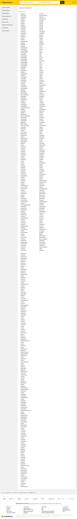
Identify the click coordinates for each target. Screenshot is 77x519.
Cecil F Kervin (23, 298)
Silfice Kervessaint (24, 284)
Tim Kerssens (23, 154)
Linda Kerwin (23, 446)
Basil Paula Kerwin (24, 387)
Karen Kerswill (42, 31)
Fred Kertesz (41, 96)
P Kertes (41, 78)
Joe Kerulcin (41, 240)
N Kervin (22, 342)
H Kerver (22, 276)
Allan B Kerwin (23, 382)
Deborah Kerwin (24, 407)
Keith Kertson (42, 208)
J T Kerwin (23, 431)
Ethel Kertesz (42, 94)
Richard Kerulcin (42, 243)
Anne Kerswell (23, 243)
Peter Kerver (23, 280)
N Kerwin (22, 452)
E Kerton (41, 172)
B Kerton (41, 164)
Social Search (5, 27)
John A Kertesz (42, 106)
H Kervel (22, 266)
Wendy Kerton (42, 196)
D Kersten (23, 179)
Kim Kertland (41, 153)
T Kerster (22, 234)
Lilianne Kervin (23, 332)
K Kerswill (41, 30)
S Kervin (22, 357)
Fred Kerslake (23, 67)
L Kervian (22, 285)
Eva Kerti (41, 141)
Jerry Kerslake (23, 77)
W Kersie (22, 38)
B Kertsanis (41, 200)
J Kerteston (41, 81)
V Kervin (22, 363)
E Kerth (40, 140)
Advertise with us (27, 508)
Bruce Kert (41, 44)
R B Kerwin (23, 460)
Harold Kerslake (24, 73)
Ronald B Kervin (24, 355)
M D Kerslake (23, 91)
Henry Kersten (24, 188)
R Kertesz (41, 115)
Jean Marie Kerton (43, 180)
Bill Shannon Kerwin (24, 389)
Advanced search (6, 7)
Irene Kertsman (42, 206)
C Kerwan (23, 378)
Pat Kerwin (23, 455)
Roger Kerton (42, 195)
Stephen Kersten (24, 201)
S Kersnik (22, 136)
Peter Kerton (41, 190)
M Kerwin (22, 447)
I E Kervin (22, 316)
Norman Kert (41, 60)
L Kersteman (23, 174)
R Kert (40, 62)
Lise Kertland (41, 156)
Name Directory (8, 492)
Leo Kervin (23, 331)
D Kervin (22, 301)
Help (42, 509)
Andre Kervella (24, 269)
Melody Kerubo (42, 237)
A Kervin (22, 290)
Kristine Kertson (42, 211)
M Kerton (41, 187)
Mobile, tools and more (28, 511)
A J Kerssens (23, 146)
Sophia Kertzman (42, 229)
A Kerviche (23, 287)
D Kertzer (41, 222)
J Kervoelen (23, 373)
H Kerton (41, 179)
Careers (8, 509)
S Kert (40, 65)
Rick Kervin (23, 350)
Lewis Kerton (42, 185)
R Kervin (22, 347)
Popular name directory (7, 24)
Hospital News (66, 508)
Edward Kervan (24, 258)
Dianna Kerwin (23, 408)
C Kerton (41, 167)
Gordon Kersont (24, 140)
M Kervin (22, 334)
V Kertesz (41, 127)
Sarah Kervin (23, 358)
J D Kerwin (23, 429)
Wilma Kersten (24, 208)
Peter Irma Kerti (42, 145)
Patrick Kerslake (24, 106)
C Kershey (23, 25)
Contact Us (8, 508)
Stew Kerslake (23, 119)
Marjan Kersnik (23, 133)
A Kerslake (23, 39)
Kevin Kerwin (23, 441)
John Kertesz (42, 104)
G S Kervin (23, 308)
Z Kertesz (41, 128)
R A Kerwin (23, 459)
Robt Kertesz (41, 117)
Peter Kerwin (23, 457)
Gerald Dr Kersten (24, 185)
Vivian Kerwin (23, 483)
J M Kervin (23, 319)
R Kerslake (23, 109)
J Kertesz (41, 101)
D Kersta (22, 164)
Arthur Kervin (23, 292)
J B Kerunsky (42, 245)
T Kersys (41, 41)
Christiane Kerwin (24, 397)
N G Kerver (23, 279)
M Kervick (23, 289)
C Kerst (22, 161)
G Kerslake (23, 68)
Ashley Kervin (23, 293)
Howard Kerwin (24, 426)
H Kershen (23, 18)
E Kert (40, 51)
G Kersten (23, 183)
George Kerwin (24, 418)
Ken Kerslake (23, 81)
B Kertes (41, 73)
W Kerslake (23, 122)
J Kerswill (41, 28)
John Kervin (23, 324)
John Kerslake (23, 80)
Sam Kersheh (23, 15)
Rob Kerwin (23, 463)
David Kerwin (23, 405)
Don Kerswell (23, 250)
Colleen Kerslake (24, 47)
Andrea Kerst (23, 159)
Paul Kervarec (23, 264)
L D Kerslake (23, 85)
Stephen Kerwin (24, 471)
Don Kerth (41, 138)
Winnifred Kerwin (24, 486)
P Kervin (22, 344)
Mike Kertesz (41, 111)
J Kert (40, 55)
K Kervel (22, 267)
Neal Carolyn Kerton (43, 188)
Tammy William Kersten (25, 204)
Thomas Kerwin (24, 476)
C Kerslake (23, 46)
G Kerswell (41, 13)
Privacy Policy (9, 511)
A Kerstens (23, 211)
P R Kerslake (23, 102)
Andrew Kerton (42, 162)
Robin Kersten (23, 198)
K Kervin (22, 326)
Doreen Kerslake (24, 64)
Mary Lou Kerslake (24, 94)
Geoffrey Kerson (24, 138)
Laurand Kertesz (42, 109)
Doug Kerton (41, 170)
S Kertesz (41, 119)
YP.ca (64, 511)
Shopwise (26, 512)
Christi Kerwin (23, 395)
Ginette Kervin (23, 311)
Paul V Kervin (23, 345)
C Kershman (23, 28)
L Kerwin (22, 442)
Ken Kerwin (23, 439)
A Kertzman (41, 227)
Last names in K (15, 492)
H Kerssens (23, 149)
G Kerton (41, 177)
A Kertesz (41, 83)
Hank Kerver (23, 277)
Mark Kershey (23, 26)
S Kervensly (23, 271)
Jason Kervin (23, 323)
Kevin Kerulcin (42, 242)
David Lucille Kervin (25, 305)
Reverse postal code (6, 16)
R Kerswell (41, 17)
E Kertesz (41, 93)
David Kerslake (24, 57)
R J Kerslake (23, 111)
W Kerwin (23, 484)
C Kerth (40, 132)
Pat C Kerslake (23, 104)
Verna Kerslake (24, 120)
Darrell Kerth (41, 135)
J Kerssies (23, 156)
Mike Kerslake (23, 96)
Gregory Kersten (24, 187)
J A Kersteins (23, 169)
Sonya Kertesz (42, 122)
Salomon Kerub (42, 235)
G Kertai (40, 67)
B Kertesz (41, 86)
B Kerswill (41, 21)
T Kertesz (41, 123)
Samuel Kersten (24, 200)
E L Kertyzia (41, 217)
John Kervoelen (24, 374)
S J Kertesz (41, 120)
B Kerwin (22, 384)
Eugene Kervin (24, 306)
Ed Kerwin (23, 413)
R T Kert (40, 64)
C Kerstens (23, 216)
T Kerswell (41, 20)
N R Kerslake (23, 98)
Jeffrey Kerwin (24, 434)
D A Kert (41, 47)
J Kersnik (22, 130)
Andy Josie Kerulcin (43, 238)
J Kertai (40, 68)
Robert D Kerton (42, 193)
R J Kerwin (23, 462)
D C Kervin (23, 303)
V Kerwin (22, 481)
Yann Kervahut (24, 256)
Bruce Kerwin (23, 391)
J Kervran (23, 376)
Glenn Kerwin (23, 420)
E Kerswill (41, 26)
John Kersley (23, 127)
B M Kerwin (23, 386)
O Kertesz (41, 114)
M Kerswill (41, 34)
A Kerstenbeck (24, 209)
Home (3, 492)
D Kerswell (23, 248)
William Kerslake (24, 123)
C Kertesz (41, 88)
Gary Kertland (42, 151)
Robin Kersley (23, 128)
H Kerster (22, 230)
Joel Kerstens (23, 222)
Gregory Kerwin (24, 421)
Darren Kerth (41, 136)
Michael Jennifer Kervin (25, 340)
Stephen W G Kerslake (25, 115)
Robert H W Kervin (24, 352)
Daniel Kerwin (23, 402)
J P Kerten (41, 72)
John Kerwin (23, 436)
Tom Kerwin (23, 480)
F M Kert (41, 52)
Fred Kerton (41, 175)
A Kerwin (22, 379)
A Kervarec (23, 261)
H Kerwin (22, 423)
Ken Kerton (41, 183)
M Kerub (41, 234)
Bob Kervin (23, 295)
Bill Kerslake (23, 44)
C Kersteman (23, 172)
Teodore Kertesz (42, 125)
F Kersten (23, 182)
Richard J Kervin (24, 348)
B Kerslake (23, 43)
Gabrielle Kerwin (24, 416)
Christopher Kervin (24, 300)
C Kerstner (23, 238)
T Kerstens (23, 227)
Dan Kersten (23, 180)
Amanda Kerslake (24, 41)
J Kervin (22, 318)
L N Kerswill (41, 33)
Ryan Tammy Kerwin (25, 465)
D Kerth (40, 133)
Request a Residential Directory (48, 512)
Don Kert (41, 49)
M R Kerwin (23, 450)
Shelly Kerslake (24, 114)
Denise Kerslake (24, 59)
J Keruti (40, 248)
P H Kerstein (23, 166)
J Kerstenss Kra (24, 229)
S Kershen (23, 23)
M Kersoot (23, 143)
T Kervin (22, 360)
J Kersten (23, 190)
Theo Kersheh (23, 17)
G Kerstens (23, 219)
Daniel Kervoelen (24, 371)
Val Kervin (23, 365)
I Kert (40, 54)
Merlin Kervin (23, 337)
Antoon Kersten (24, 175)
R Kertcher (41, 70)
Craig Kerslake (23, 49)
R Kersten (23, 196)
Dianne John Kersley (25, 125)
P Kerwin (22, 454)
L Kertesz (41, 107)
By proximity (5, 19)
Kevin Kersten (23, 193)
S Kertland (41, 159)
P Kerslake (23, 101)
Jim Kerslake (23, 78)
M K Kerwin (23, 449)
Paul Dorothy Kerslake (25, 107)
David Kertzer (42, 224)
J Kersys (41, 39)
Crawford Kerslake (24, 51)
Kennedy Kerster (24, 232)
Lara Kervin (23, 329)
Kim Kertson (41, 209)
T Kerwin (22, 475)
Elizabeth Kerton (42, 174)
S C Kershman (23, 33)
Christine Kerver (24, 274)
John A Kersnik (24, 132)
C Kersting (23, 235)
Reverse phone (5, 13)
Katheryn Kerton (42, 182)
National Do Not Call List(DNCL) (48, 511)
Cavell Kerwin (23, 394)
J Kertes (41, 77)
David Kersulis (23, 240)
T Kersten (23, 203)
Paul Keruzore (23, 253)
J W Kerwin (23, 433)
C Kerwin (22, 392)
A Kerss (22, 145)
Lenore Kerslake (24, 88)
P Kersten (23, 195)
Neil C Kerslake (24, 99)
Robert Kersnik (24, 135)
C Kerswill (41, 23)
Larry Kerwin (23, 444)
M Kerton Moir (42, 198)
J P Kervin (23, 321)
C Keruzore (41, 250)
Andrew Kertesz (42, 85)
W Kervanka (23, 259)
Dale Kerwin (23, 400)
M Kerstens (23, 224)
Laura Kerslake (23, 86)
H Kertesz (41, 98)
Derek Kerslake (24, 60)
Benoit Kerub (41, 230)
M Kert (40, 59)
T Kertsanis (41, 204)
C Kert (40, 46)
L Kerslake (23, 83)
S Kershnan (23, 34)
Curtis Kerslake (24, 52)
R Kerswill (41, 36)
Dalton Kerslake (24, 55)
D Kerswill (41, 25)
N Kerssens (23, 153)
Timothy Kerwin (24, 478)
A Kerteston (41, 80)
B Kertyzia (41, 216)
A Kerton (41, 161)
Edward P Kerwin (24, 415)
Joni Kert (41, 57)
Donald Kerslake (24, 62)
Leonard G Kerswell (43, 15)
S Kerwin (22, 467)
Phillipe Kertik (41, 149)
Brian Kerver (23, 272)
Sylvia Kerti (41, 146)
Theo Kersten (23, 206)
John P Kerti (41, 143)
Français (74, 2)
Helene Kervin (23, 314)
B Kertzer (41, 221)
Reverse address (6, 10)
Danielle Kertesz (42, 91)
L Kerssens (23, 151)
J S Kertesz (41, 102)
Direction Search (6, 30)
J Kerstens (23, 221)
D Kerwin (22, 399)
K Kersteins (23, 170)
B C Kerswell (23, 245)
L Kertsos (41, 214)
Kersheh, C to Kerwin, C (24, 492)
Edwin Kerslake (24, 65)
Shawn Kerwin (23, 468)
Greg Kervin (23, 313)
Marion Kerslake (24, 93)
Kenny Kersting (24, 237)
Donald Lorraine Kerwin (25, 410)
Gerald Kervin (23, 310)
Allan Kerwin (23, 381)
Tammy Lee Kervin (24, 361)
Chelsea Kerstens (24, 217)
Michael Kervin (24, 339)
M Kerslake (23, 89)
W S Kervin (23, 366)
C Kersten (23, 177)
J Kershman (23, 31)
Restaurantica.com (66, 509)
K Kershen (23, 20)
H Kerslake (23, 72)
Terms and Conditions (10, 512)
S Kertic (40, 148)
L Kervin (22, 327)
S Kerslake (23, 112)
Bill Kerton (41, 166)
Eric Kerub (41, 232)
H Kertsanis (41, 203)
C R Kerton (41, 169)
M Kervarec (23, 263)
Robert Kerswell (42, 18)
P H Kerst (22, 162)
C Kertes (41, 75)
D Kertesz (41, 89)
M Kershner (23, 36)
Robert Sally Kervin (24, 353)
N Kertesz (41, 112)
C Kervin (22, 297)
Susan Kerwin (23, 473)
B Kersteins (23, 167)
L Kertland (41, 154)
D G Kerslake (23, 54)
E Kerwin (22, 412)
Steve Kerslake (24, 117)
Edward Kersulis (24, 242)
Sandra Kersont (24, 141)
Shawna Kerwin (24, 470)
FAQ (42, 508)
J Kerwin (22, 428)
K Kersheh (23, 13)
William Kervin (23, 368)
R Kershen (23, 21)
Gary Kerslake (23, 70)
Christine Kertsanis (43, 201)
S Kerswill (41, 38)
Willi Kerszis (41, 43)
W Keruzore (23, 255)
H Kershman (23, 30)
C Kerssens (23, 148)
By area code (5, 22)
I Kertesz (41, 99)
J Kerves (22, 282)
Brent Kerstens (24, 214)
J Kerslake (23, 75)
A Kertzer (41, 219)
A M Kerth (41, 130)
